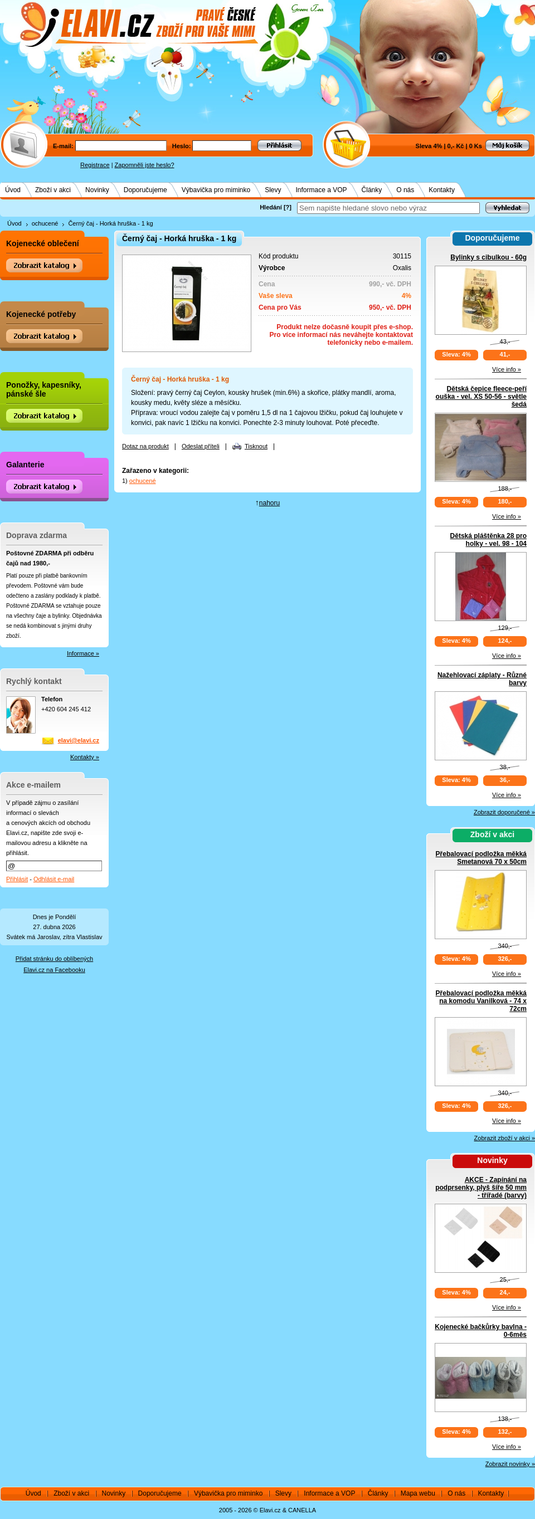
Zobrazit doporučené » (504, 812)
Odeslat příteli (201, 446)
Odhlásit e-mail (53, 879)
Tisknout (256, 446)
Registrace (95, 165)
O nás (405, 190)
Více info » (506, 369)
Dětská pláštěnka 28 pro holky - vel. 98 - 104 (488, 540)
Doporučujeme (145, 190)
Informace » (83, 653)
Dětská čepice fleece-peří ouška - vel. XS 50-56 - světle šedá (481, 396)
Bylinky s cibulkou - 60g (488, 257)
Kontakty (442, 190)
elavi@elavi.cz (78, 740)
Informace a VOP (321, 190)
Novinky (97, 190)
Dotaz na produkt (145, 446)
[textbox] (388, 208)
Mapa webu (418, 1493)
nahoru (269, 503)
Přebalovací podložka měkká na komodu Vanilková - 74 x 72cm (481, 1001)
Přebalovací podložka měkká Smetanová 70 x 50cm (481, 858)
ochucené (45, 223)
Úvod (13, 190)
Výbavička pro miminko (216, 190)
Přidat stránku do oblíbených (54, 958)
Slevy (273, 190)
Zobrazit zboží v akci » (504, 1138)
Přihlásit (17, 879)
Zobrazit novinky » (510, 1464)
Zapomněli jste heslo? (144, 165)
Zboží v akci (53, 190)
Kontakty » (84, 757)
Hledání (271, 207)
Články (372, 190)
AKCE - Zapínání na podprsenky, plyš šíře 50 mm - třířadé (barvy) (481, 1187)
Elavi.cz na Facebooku (54, 969)
